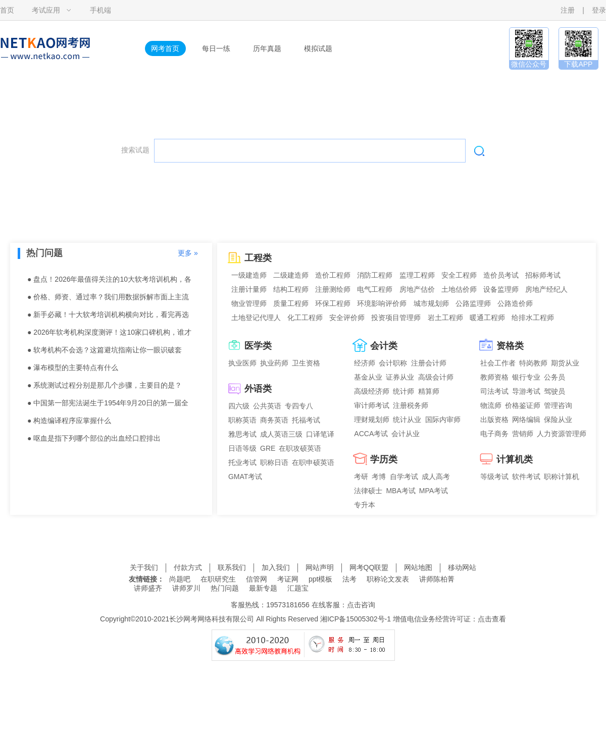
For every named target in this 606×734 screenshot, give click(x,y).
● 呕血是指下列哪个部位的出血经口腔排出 (94, 438)
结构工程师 (291, 289)
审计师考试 (371, 405)
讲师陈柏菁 (436, 579)
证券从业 (400, 377)
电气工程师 (374, 289)
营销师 (522, 434)
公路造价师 (515, 303)
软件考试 (526, 477)
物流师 (490, 405)
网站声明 (320, 567)
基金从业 (368, 377)
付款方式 (188, 567)
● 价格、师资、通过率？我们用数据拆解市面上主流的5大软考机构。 (108, 299)
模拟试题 (318, 48)
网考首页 (165, 48)
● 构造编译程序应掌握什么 (69, 420)
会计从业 (405, 434)
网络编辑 (526, 419)
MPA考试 (433, 491)
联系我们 (232, 567)
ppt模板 (320, 579)
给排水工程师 (533, 317)
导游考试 (526, 391)
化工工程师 (305, 317)
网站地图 (418, 567)
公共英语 (267, 406)
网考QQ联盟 (369, 567)
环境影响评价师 (382, 303)
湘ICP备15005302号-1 (355, 619)
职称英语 (242, 420)
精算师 (428, 391)
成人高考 (436, 477)
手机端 (100, 10)
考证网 (287, 579)
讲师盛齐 (148, 588)
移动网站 (462, 567)
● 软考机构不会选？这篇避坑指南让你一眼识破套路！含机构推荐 (104, 352)
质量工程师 (291, 303)
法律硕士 (368, 491)
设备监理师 (501, 289)
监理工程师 (417, 275)
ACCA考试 (371, 434)
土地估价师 (459, 289)
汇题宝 (298, 588)
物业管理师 (249, 303)
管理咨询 (558, 405)
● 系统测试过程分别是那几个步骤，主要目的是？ (104, 385)
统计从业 (407, 419)
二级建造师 (291, 275)
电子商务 (494, 434)
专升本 (364, 505)
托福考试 (306, 420)
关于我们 (144, 567)
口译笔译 (320, 434)
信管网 (256, 579)
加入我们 (276, 567)
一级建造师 (249, 275)
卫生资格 (306, 363)
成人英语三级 (281, 434)
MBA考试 (400, 491)
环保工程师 (332, 303)
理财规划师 (371, 419)
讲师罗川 (186, 588)
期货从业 (565, 363)
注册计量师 (249, 289)
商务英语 (274, 420)
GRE (267, 448)
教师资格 (494, 377)
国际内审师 (443, 419)
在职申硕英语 (313, 462)
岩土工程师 (445, 317)
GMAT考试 (245, 477)
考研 (361, 477)
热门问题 (225, 588)
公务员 (554, 377)
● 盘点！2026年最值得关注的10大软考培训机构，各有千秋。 (109, 281)
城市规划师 (431, 303)
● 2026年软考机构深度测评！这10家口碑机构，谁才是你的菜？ (109, 334)
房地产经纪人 (546, 289)
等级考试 (494, 477)
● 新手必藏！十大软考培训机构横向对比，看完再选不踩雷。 (108, 317)
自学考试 (404, 477)
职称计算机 (561, 477)
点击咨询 (361, 605)
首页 (7, 10)
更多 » (188, 253)
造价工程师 (332, 275)
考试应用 (46, 10)
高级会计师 (435, 377)
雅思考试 (242, 434)
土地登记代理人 (256, 317)
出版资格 (494, 419)
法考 (349, 579)
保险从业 (558, 419)
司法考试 (494, 391)
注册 (568, 10)
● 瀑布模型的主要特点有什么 (72, 367)
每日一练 (216, 48)
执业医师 (242, 363)
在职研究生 (218, 579)
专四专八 (299, 406)
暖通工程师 (487, 317)
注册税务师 (410, 405)
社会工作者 (498, 363)
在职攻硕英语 (300, 448)
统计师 (403, 391)
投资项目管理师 (396, 317)
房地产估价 (417, 289)
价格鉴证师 (522, 405)
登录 (599, 10)
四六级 (238, 406)
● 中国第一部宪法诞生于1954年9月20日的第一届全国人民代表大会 (107, 405)
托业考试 (242, 462)
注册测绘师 (332, 289)
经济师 (364, 363)
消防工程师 (374, 275)
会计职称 (393, 363)
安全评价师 (347, 317)
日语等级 (242, 448)
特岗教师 (533, 363)
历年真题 (267, 48)
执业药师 (274, 363)
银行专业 (526, 377)
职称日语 (274, 462)
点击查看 (492, 619)
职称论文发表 (388, 579)
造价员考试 (501, 275)
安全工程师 (459, 275)
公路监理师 (473, 303)
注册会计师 (428, 363)
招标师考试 (543, 275)
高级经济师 (371, 391)
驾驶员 (554, 391)
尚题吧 (179, 579)
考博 (379, 477)
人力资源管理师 (561, 434)
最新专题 (263, 588)
